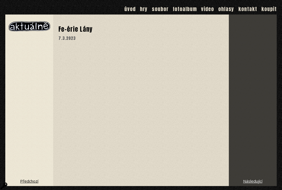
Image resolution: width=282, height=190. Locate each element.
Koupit (269, 9)
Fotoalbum (185, 9)
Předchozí (29, 181)
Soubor (160, 9)
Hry (144, 9)
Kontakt (247, 9)
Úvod (130, 9)
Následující (252, 181)
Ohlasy (226, 9)
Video (207, 9)
